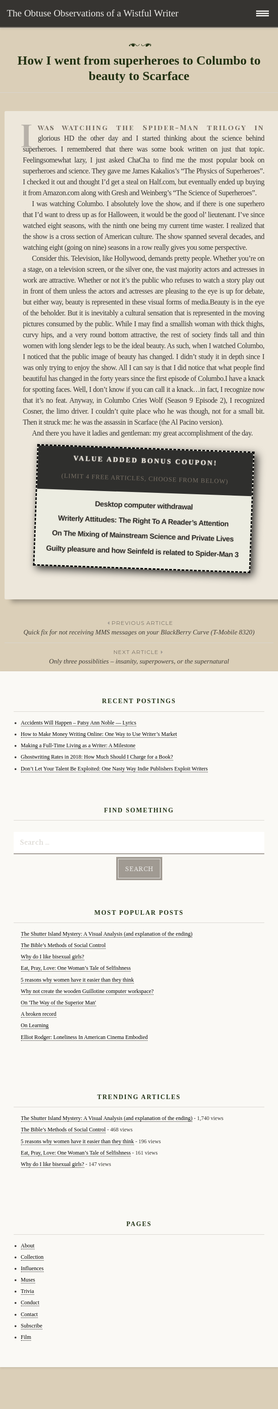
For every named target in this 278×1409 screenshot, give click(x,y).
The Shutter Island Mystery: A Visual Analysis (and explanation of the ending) (107, 934)
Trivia (27, 1291)
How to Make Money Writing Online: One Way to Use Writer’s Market (99, 734)
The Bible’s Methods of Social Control (63, 945)
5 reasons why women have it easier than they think (77, 980)
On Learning (35, 1025)
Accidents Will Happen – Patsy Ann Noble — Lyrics (78, 723)
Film (26, 1337)
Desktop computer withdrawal (144, 505)
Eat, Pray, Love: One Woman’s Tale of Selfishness (76, 968)
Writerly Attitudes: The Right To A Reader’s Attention (143, 520)
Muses (28, 1280)
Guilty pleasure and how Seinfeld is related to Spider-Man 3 (142, 551)
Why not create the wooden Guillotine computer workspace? (87, 991)
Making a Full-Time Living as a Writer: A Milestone (78, 745)
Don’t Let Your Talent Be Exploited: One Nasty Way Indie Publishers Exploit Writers (114, 768)
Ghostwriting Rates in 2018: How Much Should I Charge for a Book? (97, 757)
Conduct (30, 1302)
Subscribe (31, 1326)
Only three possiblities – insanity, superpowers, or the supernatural (139, 656)
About (28, 1245)
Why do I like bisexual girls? (52, 956)
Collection (32, 1257)
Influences (32, 1268)
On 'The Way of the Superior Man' (58, 1002)
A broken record (39, 1014)
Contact (29, 1314)
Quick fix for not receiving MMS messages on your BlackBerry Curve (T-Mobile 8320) (139, 627)
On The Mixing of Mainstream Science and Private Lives (142, 536)
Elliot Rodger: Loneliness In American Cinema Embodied (84, 1037)
